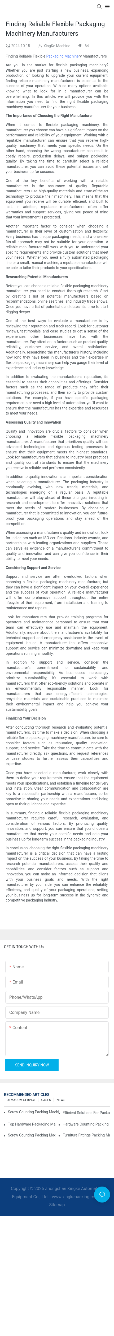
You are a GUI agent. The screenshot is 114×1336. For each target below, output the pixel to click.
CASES (46, 1100)
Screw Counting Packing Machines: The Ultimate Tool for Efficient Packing (31, 1135)
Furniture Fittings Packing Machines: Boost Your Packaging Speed (86, 1135)
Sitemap (57, 1204)
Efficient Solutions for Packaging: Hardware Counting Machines (86, 1113)
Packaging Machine (62, 56)
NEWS (60, 1100)
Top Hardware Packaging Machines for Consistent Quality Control (31, 1124)
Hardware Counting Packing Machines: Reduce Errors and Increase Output (86, 1124)
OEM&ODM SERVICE (21, 1100)
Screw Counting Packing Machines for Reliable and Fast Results (33, 1112)
